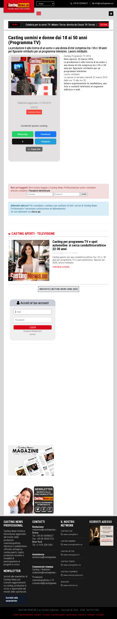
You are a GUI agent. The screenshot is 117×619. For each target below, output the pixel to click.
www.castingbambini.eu (73, 544)
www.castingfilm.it (71, 534)
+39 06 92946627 (80, 3)
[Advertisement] (38, 169)
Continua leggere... (61, 267)
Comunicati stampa (42, 566)
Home (15, 615)
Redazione (38, 526)
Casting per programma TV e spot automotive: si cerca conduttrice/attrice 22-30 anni (79, 245)
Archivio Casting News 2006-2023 (58, 289)
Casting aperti (58, 615)
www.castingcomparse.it (73, 575)
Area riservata (26, 615)
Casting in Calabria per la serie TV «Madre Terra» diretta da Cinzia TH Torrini (57, 24)
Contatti (82, 615)
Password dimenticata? (32, 331)
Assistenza (38, 554)
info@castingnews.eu (103, 3)
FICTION (106, 25)
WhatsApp (23, 134)
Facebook (45, 134)
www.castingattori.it (72, 555)
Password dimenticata (39, 190)
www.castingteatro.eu (72, 565)
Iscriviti (32, 334)
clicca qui (35, 211)
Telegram (45, 141)
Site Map (100, 615)
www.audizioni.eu (71, 585)
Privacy (37, 615)
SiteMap (91, 615)
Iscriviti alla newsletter (12, 599)
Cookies (46, 615)
